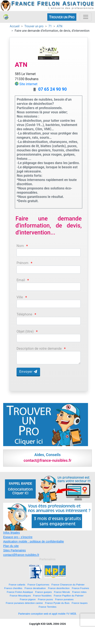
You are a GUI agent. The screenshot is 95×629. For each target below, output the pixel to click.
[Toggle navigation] (86, 17)
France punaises (64, 599)
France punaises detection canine (24, 603)
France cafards (17, 584)
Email (21, 280)
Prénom (22, 262)
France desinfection (59, 588)
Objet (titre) (25, 331)
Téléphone (24, 314)
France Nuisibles (42, 595)
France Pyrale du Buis (57, 603)
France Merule (62, 592)
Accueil (15, 26)
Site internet (28, 84)
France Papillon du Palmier (69, 595)
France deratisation (35, 588)
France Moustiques (20, 595)
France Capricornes (38, 584)
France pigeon (28, 599)
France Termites (47, 606)
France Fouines (80, 588)
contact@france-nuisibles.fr (21, 554)
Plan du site (11, 546)
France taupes (80, 603)
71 (50, 26)
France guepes (43, 592)
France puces (45, 599)
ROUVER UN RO (62, 17)
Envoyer (28, 372)
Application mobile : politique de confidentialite (33, 541)
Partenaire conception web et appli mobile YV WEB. (47, 613)
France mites (79, 592)
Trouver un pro (33, 26)
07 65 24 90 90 (52, 89)
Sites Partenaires (14, 550)
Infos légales (11, 532)
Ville (20, 297)
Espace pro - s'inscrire (17, 537)
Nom (20, 245)
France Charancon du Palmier (68, 584)
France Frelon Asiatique (20, 592)
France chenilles (13, 588)
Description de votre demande (39, 348)
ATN (59, 26)
